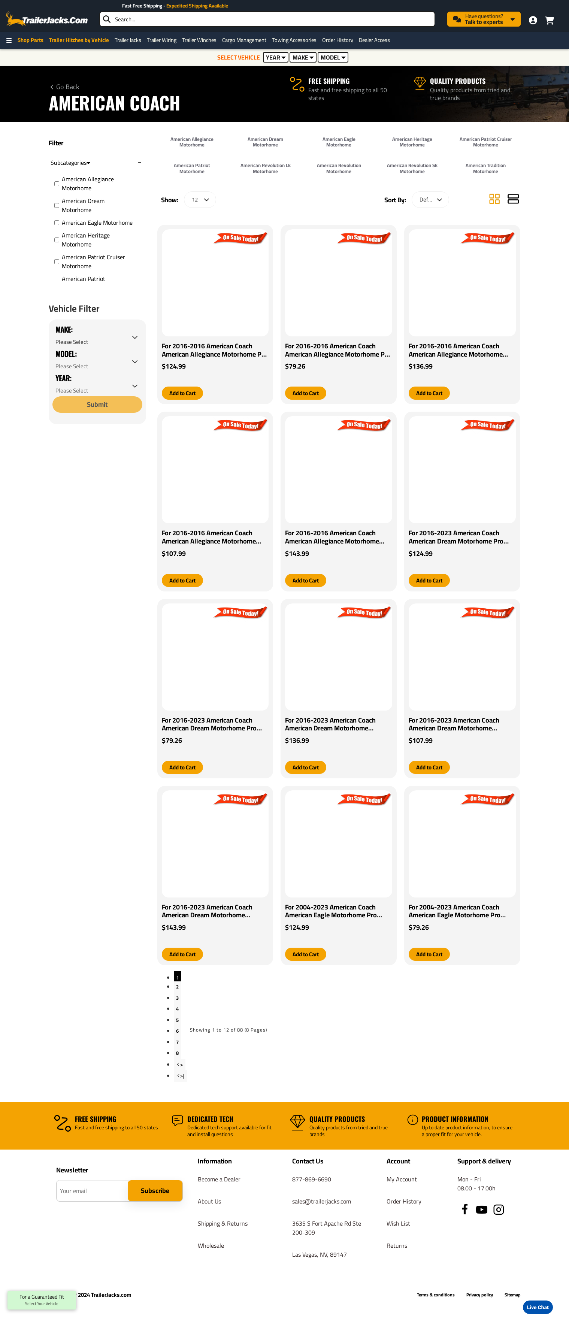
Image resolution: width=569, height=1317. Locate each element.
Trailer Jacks (128, 40)
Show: (169, 200)
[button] (184, 393)
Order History (337, 40)
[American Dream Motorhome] (56, 205)
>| (182, 1077)
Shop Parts (30, 40)
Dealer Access (374, 40)
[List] (513, 199)
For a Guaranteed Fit (41, 1300)
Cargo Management (244, 40)
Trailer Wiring (161, 40)
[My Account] (533, 20)
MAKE (303, 57)
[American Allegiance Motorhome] (56, 183)
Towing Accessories (294, 40)
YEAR (276, 57)
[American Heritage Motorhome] (56, 239)
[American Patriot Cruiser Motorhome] (56, 261)
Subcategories (70, 162)
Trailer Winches (199, 40)
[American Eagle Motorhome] (56, 222)
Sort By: (395, 200)
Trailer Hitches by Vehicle (79, 40)
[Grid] (494, 199)
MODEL (333, 57)
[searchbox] (267, 19)
